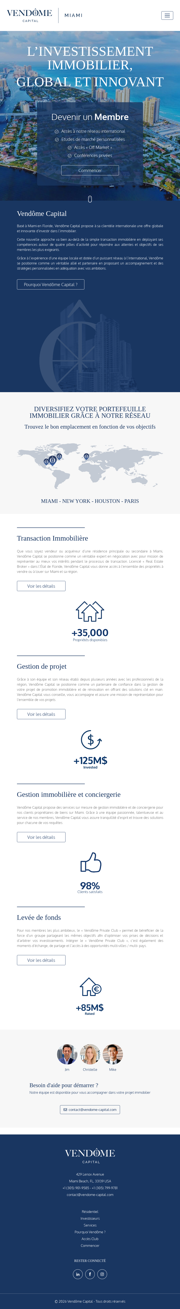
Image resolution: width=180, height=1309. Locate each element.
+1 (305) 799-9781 (105, 1188)
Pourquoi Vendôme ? (90, 1232)
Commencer (90, 170)
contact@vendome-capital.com (90, 1110)
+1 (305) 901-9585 (76, 1188)
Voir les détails (41, 586)
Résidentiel (90, 1212)
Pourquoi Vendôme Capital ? (50, 284)
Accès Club (90, 1239)
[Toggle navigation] (167, 15)
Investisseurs (90, 1218)
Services (90, 1225)
